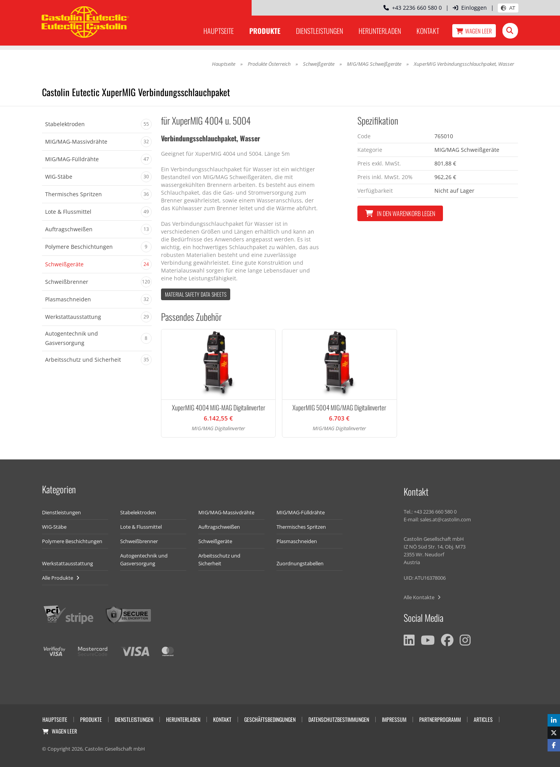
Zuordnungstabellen (300, 563)
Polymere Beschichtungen (72, 541)
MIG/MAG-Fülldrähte (300, 512)
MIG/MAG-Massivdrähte (226, 512)
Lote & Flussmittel (141, 526)
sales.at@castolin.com (445, 519)
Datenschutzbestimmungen (338, 719)
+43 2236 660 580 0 (412, 7)
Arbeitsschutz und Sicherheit (219, 559)
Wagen (474, 30)
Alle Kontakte (422, 597)
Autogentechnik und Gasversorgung (144, 559)
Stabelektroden (138, 512)
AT (508, 8)
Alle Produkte (60, 577)
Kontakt (427, 31)
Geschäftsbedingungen (270, 719)
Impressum (394, 719)
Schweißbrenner (139, 541)
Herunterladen (380, 31)
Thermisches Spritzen (301, 526)
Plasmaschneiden (296, 541)
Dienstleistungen (319, 31)
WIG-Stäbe (54, 526)
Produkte (264, 31)
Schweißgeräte (318, 63)
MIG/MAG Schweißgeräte (374, 63)
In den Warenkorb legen (400, 213)
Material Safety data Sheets (195, 294)
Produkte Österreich (269, 63)
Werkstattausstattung (67, 563)
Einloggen (470, 7)
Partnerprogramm (440, 719)
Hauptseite (218, 31)
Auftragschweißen (219, 526)
